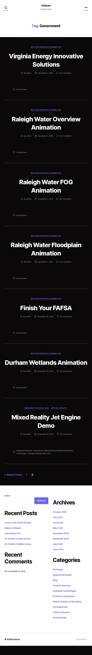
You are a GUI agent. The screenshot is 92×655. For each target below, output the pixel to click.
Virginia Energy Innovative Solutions (46, 60)
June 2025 (58, 532)
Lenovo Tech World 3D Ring (18, 532)
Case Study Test (12, 542)
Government (21, 90)
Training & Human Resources (39, 462)
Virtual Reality (59, 417)
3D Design (58, 579)
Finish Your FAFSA (46, 308)
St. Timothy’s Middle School (18, 553)
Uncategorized (60, 616)
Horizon (46, 5)
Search (7, 505)
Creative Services (62, 595)
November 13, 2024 (45, 443)
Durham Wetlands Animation (46, 367)
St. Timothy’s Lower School (17, 548)
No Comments (66, 73)
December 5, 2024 (45, 73)
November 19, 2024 (45, 317)
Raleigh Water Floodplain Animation (46, 249)
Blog (55, 589)
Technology (21, 462)
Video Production (61, 621)
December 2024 (61, 542)
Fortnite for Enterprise (64, 605)
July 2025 (58, 526)
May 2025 (58, 537)
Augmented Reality (62, 584)
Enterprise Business (24, 460)
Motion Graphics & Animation (46, 47)
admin (28, 73)
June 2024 (58, 558)
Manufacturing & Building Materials (59, 460)
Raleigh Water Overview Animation (46, 123)
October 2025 (60, 521)
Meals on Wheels (13, 537)
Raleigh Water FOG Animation (46, 186)
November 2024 (61, 548)
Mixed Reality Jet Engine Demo (46, 430)
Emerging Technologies (36, 417)
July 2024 (58, 553)
